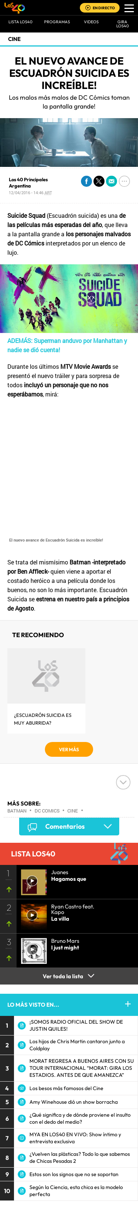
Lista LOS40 (20, 21)
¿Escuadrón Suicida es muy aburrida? (42, 719)
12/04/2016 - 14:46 (30, 192)
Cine (14, 38)
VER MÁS (69, 749)
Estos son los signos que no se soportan (73, 1174)
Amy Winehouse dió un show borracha (73, 1102)
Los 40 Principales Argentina (28, 182)
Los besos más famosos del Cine (66, 1088)
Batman (16, 810)
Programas (57, 21)
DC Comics (47, 810)
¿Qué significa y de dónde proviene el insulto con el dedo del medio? (80, 1118)
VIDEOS (91, 21)
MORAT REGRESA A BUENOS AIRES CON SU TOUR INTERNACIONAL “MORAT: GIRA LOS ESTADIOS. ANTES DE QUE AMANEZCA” (81, 1068)
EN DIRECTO (104, 8)
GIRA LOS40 (122, 23)
